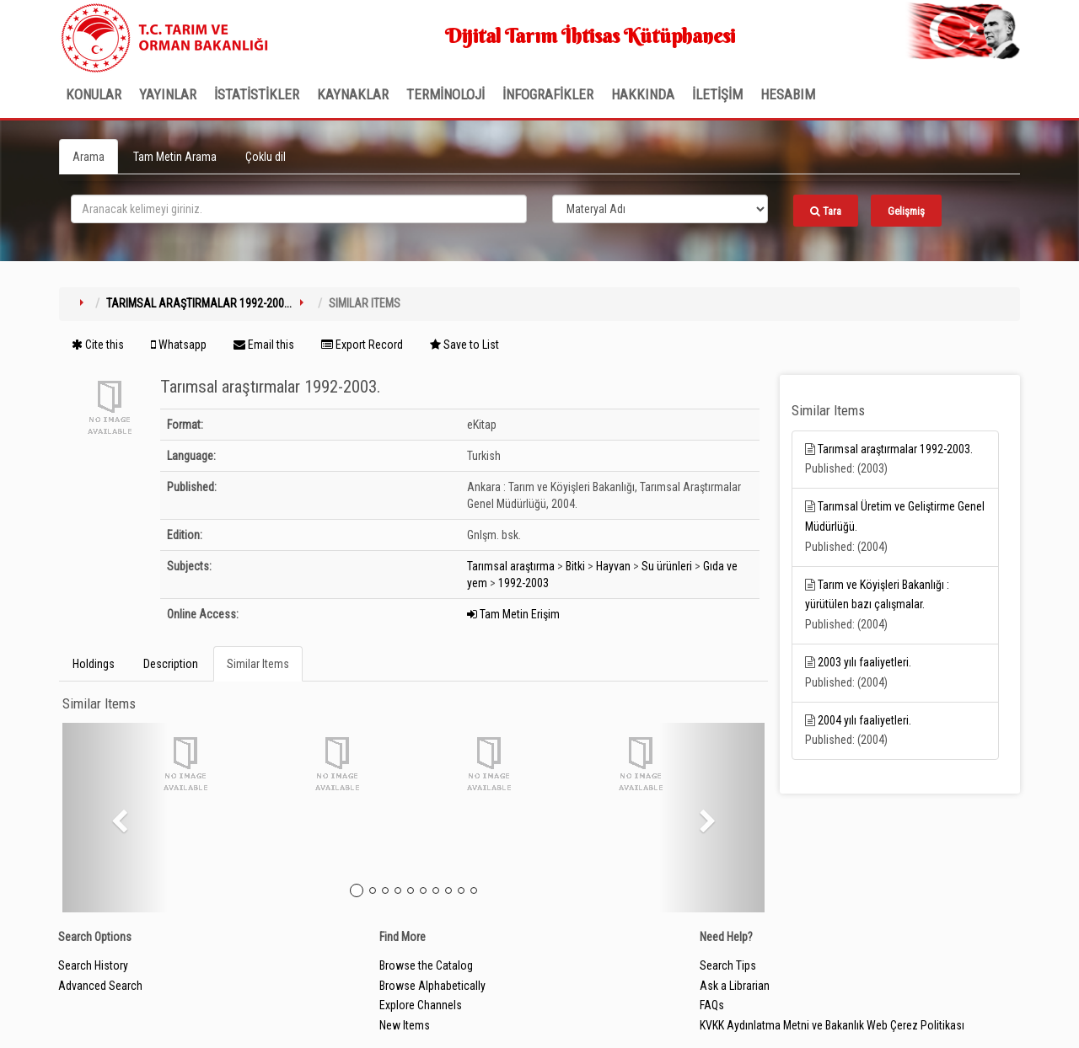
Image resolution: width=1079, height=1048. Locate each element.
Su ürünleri (666, 566)
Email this (264, 344)
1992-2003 (523, 583)
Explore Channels (420, 1005)
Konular (93, 94)
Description (170, 664)
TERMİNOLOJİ (445, 94)
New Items (404, 1025)
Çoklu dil (265, 156)
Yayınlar (167, 94)
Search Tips (728, 965)
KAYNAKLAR (353, 94)
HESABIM (787, 94)
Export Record (362, 344)
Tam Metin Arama (175, 156)
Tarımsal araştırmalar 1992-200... (199, 303)
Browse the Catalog (426, 965)
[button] (115, 817)
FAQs (712, 1005)
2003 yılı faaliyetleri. (864, 662)
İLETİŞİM (717, 94)
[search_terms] (299, 209)
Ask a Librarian (735, 985)
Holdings (93, 664)
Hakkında (642, 94)
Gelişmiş (906, 211)
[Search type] (660, 209)
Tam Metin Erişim (513, 614)
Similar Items (258, 664)
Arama (88, 156)
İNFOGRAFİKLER (547, 94)
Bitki (575, 566)
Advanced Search (100, 985)
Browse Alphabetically (432, 985)
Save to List (464, 344)
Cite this (98, 344)
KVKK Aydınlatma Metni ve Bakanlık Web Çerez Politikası (832, 1025)
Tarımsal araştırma (511, 566)
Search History (93, 965)
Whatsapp (179, 344)
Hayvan (613, 566)
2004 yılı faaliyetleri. (864, 720)
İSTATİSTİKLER (256, 94)
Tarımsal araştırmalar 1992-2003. (895, 449)
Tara (825, 211)
